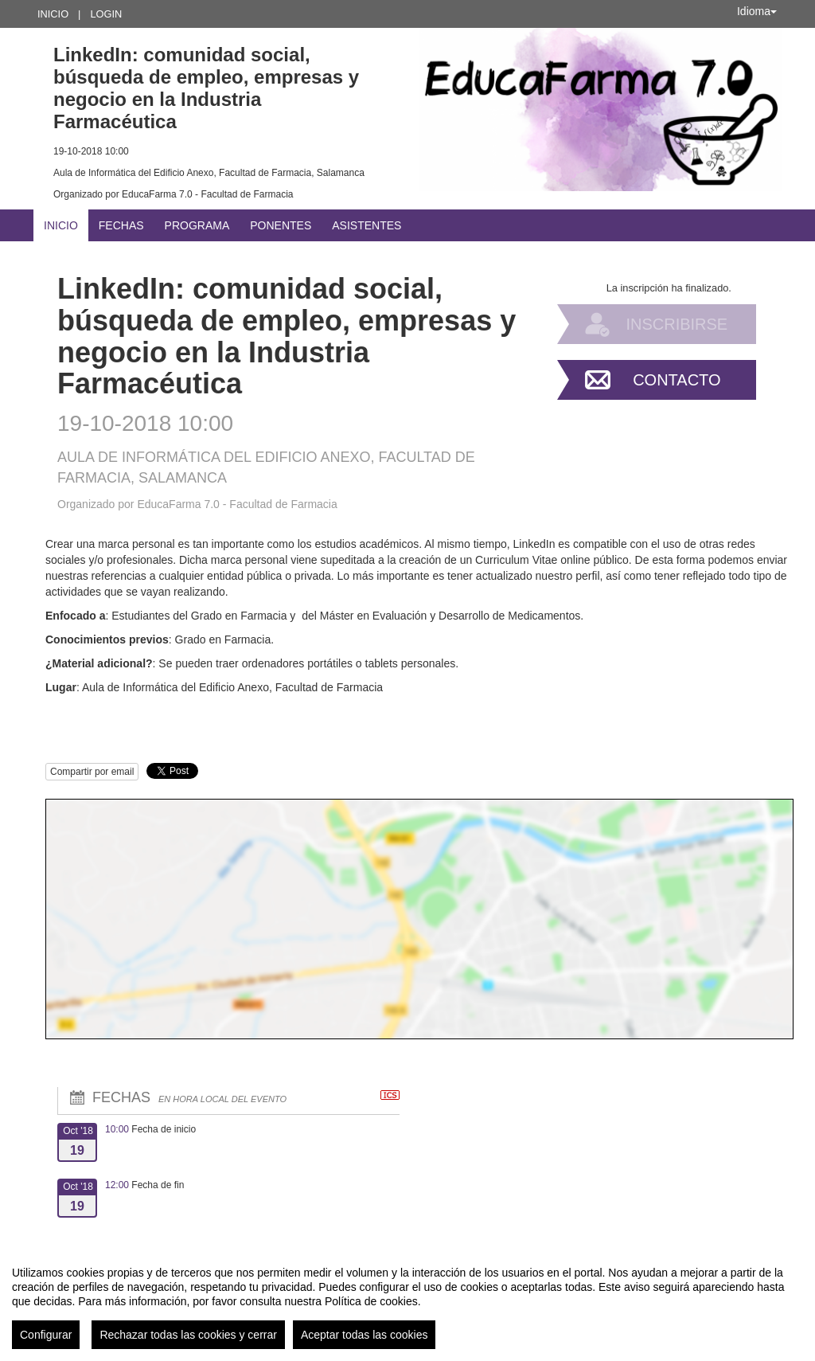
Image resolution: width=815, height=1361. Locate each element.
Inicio (52, 14)
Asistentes (366, 225)
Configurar (46, 1334)
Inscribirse (676, 324)
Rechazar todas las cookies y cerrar (188, 1334)
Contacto (676, 380)
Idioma (757, 11)
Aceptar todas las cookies (364, 1334)
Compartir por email (92, 771)
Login (106, 14)
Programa (197, 225)
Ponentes (280, 225)
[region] (407, 1301)
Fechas (121, 225)
